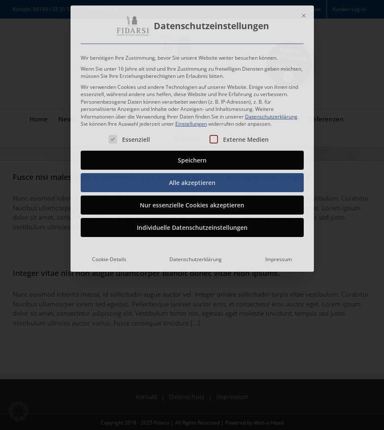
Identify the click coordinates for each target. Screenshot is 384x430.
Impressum (278, 257)
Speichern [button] (192, 158)
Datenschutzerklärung (271, 114)
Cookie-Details (109, 257)
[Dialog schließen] (303, 14)
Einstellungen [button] (191, 122)
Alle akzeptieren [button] (192, 181)
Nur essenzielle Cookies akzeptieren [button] (192, 203)
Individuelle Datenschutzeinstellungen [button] (192, 226)
